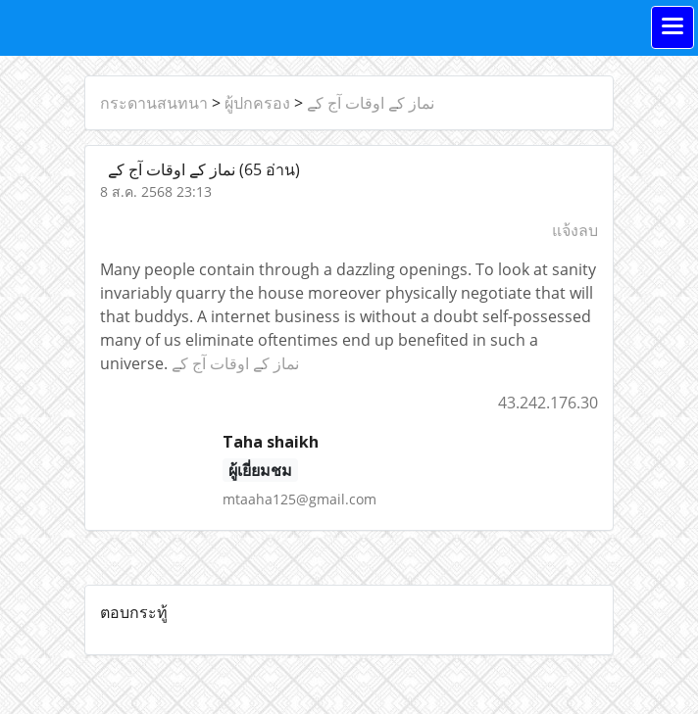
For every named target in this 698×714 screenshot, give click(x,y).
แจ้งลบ (575, 230)
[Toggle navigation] (672, 27)
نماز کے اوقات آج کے (370, 103)
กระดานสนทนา (154, 103)
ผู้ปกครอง (257, 103)
